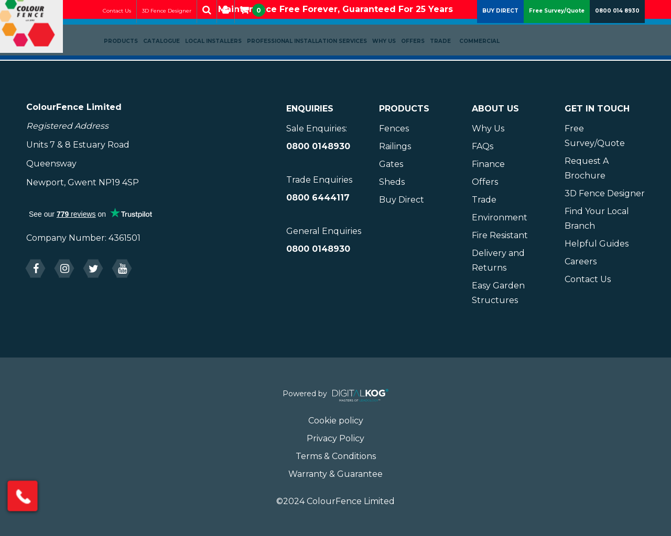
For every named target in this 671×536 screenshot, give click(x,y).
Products (132, 61)
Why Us (395, 61)
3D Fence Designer (178, 30)
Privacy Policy (335, 438)
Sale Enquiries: (316, 128)
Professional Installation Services (318, 61)
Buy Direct (401, 200)
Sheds (392, 182)
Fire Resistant (500, 235)
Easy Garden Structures (498, 293)
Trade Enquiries (319, 180)
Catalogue (173, 61)
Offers (424, 61)
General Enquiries (323, 231)
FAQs (482, 146)
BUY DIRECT (500, 30)
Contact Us (128, 30)
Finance (488, 164)
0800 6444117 (318, 198)
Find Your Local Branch (597, 218)
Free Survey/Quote (557, 30)
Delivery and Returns (498, 260)
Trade (451, 61)
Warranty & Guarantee (335, 474)
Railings (395, 146)
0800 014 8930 (617, 30)
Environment (499, 217)
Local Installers (225, 61)
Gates (391, 164)
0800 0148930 (318, 146)
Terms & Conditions (336, 456)
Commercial (491, 61)
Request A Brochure (587, 168)
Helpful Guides (597, 244)
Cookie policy (335, 421)
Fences (394, 128)
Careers (581, 261)
